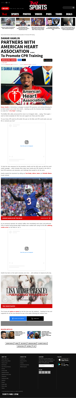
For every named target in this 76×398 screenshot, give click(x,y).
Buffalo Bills (20, 346)
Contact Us (22, 359)
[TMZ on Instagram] (9, 2)
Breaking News (32, 343)
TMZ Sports (23, 343)
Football (28, 346)
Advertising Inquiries (24, 364)
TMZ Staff (4, 62)
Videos (38, 14)
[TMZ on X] (4, 2)
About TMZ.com (5, 359)
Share (18, 318)
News (4, 14)
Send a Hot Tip (23, 360)
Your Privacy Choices (6, 366)
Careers (22, 362)
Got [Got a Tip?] (5, 8)
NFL (34, 346)
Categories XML (5, 378)
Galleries (3, 380)
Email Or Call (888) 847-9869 (17, 8)
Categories (4, 376)
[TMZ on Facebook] (2, 2)
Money (16, 343)
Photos (27, 14)
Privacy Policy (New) (6, 360)
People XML (4, 384)
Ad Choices (4, 364)
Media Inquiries (23, 366)
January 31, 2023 (9, 64)
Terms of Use (4, 362)
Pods (49, 14)
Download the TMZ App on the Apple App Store (63, 359)
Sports (15, 14)
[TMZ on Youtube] (6, 2)
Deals (69, 14)
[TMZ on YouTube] (46, 372)
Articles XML (4, 370)
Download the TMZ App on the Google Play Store (63, 364)
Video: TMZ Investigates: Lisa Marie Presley (8, 308)
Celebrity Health (42, 343)
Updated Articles (5, 372)
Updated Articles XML (6, 374)
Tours (59, 14)
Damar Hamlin (9, 343)
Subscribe (52, 365)
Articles (3, 368)
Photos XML (4, 386)
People (3, 382)
